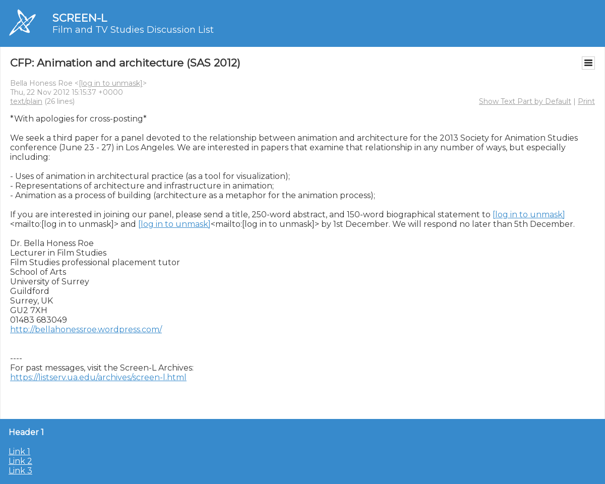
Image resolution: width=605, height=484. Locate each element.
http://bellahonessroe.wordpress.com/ (86, 329)
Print (586, 101)
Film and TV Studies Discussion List (133, 29)
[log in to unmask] (111, 83)
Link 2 (20, 461)
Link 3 (20, 470)
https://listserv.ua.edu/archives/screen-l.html (98, 377)
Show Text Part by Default (525, 101)
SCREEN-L (79, 18)
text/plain (26, 101)
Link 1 (19, 451)
